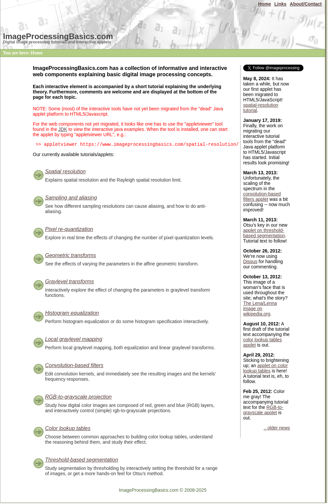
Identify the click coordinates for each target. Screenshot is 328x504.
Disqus (250, 261)
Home (264, 4)
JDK (62, 129)
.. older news (277, 427)
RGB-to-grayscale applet (263, 410)
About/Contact (306, 4)
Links (280, 4)
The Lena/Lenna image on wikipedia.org (260, 308)
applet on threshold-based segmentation (264, 233)
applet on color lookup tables (265, 368)
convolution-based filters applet (262, 196)
